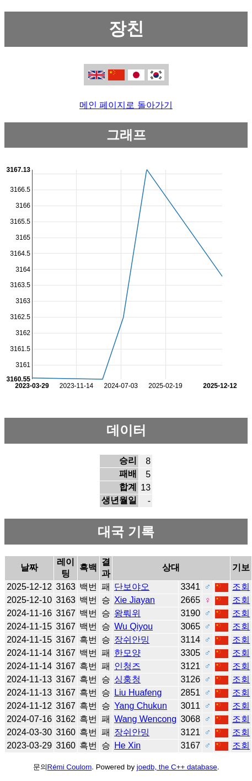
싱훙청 (127, 679)
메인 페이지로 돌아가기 (126, 105)
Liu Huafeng (138, 692)
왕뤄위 (127, 613)
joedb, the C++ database (177, 767)
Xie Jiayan (134, 600)
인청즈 (127, 666)
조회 (241, 586)
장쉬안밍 (131, 639)
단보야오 (131, 586)
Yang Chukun (140, 705)
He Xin (127, 745)
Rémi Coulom (69, 767)
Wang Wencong (145, 719)
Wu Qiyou (133, 626)
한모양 (127, 653)
